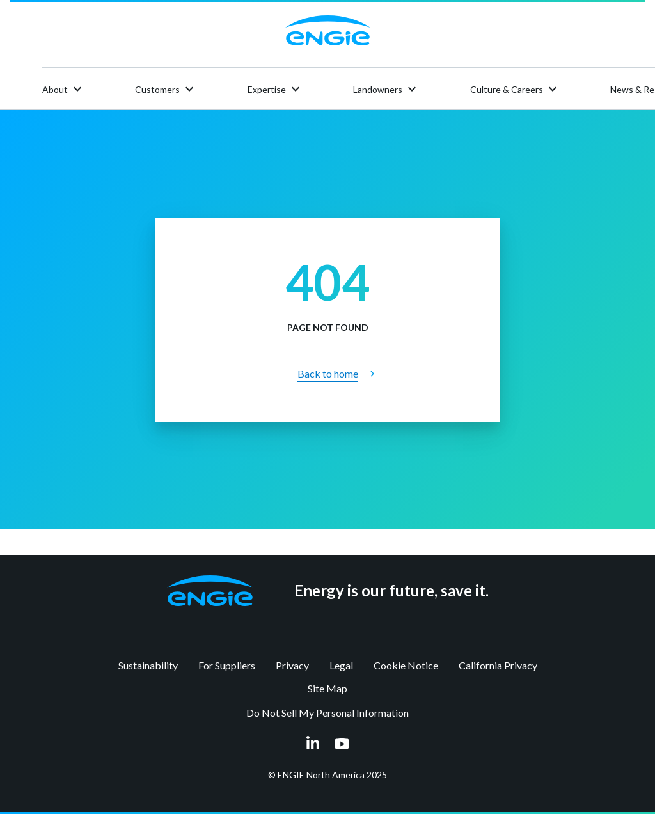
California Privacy (498, 665)
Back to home (327, 373)
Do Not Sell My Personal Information (327, 712)
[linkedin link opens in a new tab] (312, 745)
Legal (341, 665)
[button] (210, 590)
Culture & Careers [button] (515, 89)
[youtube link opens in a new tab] (342, 745)
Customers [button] (166, 89)
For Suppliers (226, 665)
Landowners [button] (386, 89)
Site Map (327, 688)
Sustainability (148, 665)
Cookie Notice (406, 665)
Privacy (292, 665)
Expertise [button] (275, 89)
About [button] (63, 89)
